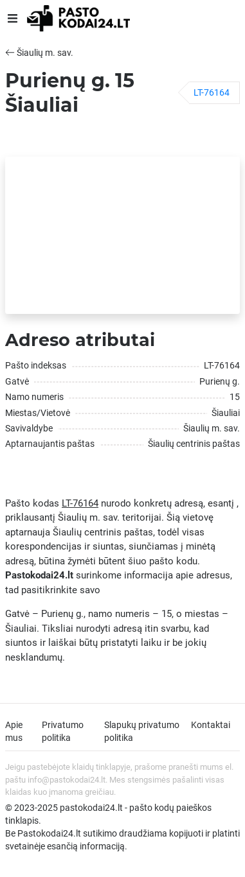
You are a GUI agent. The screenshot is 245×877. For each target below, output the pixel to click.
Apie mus (14, 731)
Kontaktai (210, 725)
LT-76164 (212, 92)
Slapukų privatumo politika (141, 731)
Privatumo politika (63, 731)
